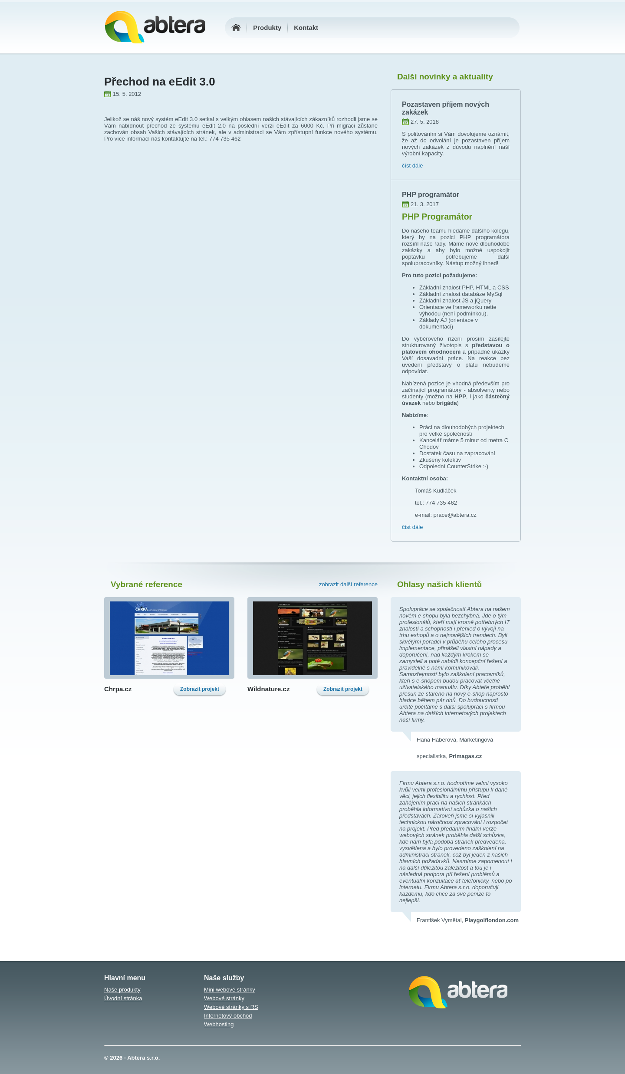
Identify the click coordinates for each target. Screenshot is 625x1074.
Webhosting (219, 1024)
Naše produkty (122, 989)
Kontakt (306, 27)
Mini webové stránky (229, 989)
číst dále (412, 165)
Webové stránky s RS (231, 1007)
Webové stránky (224, 998)
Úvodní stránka (123, 998)
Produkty (267, 27)
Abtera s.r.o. (143, 1057)
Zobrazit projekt (199, 689)
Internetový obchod (228, 1015)
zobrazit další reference (348, 584)
